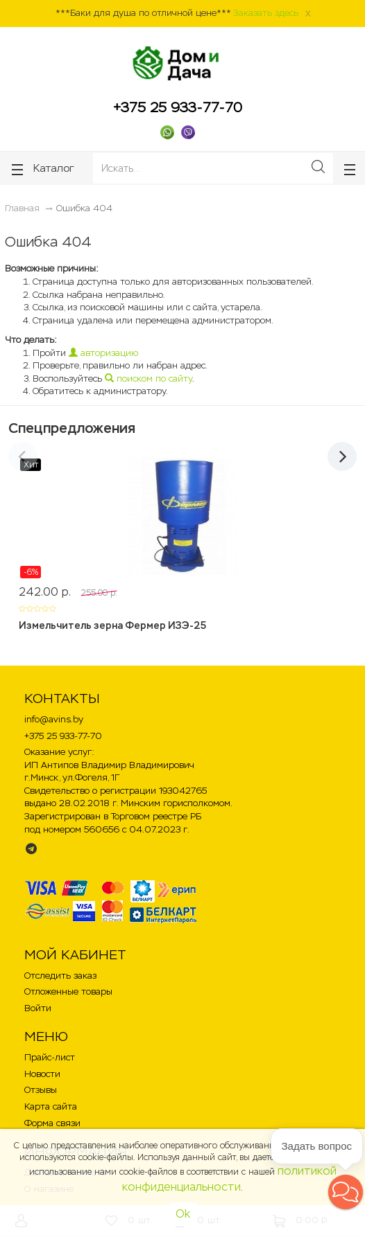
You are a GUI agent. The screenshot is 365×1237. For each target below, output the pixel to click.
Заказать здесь (265, 13)
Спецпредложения (71, 428)
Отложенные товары (68, 991)
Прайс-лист (49, 1057)
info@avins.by (53, 719)
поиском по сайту (148, 378)
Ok (183, 1214)
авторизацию (103, 353)
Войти (37, 1008)
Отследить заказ (60, 975)
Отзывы (40, 1090)
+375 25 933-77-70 (177, 107)
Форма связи (52, 1123)
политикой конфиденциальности (229, 1179)
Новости (42, 1074)
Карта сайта (50, 1106)
